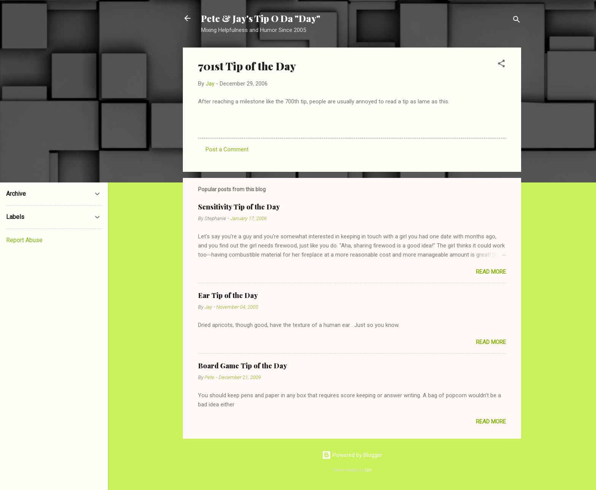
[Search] (516, 20)
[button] (501, 65)
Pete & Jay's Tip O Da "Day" (260, 18)
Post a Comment (227, 149)
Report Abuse (24, 240)
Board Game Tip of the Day (242, 365)
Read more (491, 271)
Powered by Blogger (352, 455)
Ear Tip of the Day (228, 295)
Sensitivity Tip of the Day (239, 206)
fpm (368, 470)
